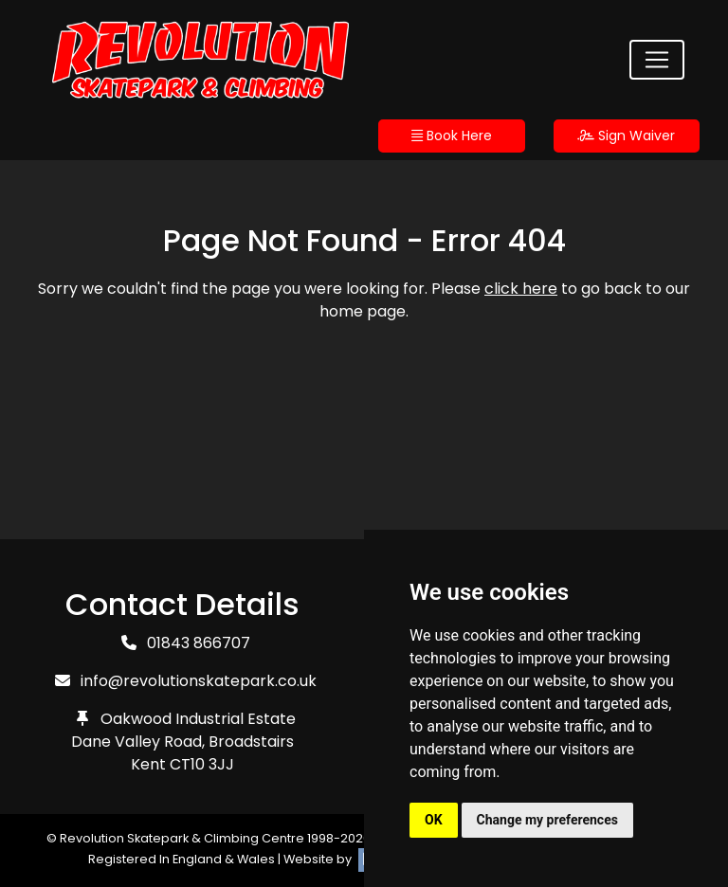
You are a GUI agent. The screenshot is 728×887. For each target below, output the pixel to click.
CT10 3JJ (202, 764)
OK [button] (434, 819)
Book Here (451, 135)
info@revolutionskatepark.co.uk (199, 681)
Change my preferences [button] (547, 819)
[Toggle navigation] (656, 60)
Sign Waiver (626, 135)
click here (520, 288)
